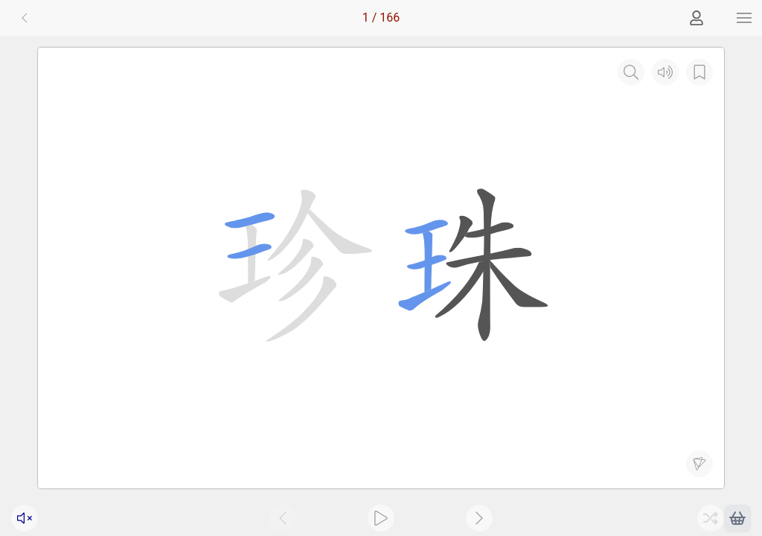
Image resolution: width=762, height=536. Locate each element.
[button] (744, 18)
